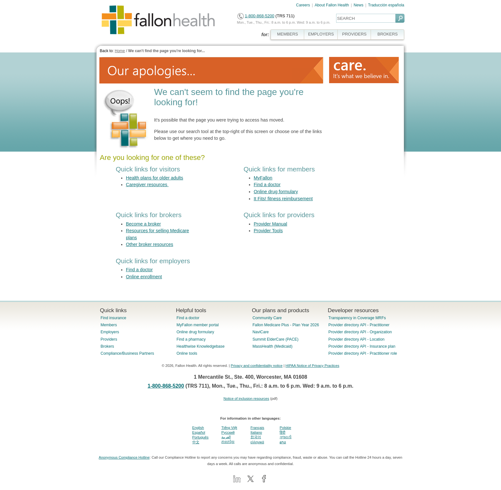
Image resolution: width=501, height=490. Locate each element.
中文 (195, 442)
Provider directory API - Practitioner (358, 325)
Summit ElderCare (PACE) (275, 339)
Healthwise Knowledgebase (200, 346)
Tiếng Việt (229, 428)
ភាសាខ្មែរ (228, 442)
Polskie (285, 428)
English (198, 428)
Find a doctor (267, 184)
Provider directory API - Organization (360, 332)
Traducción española (386, 5)
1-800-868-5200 (259, 15)
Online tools (186, 353)
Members (109, 325)
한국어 (255, 437)
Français (257, 428)
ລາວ (283, 442)
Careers (303, 5)
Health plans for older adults (154, 177)
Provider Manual (270, 223)
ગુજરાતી (285, 437)
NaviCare (260, 332)
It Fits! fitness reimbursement (283, 198)
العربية (226, 437)
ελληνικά (257, 442)
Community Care (267, 318)
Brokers (107, 346)
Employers (110, 332)
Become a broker (143, 223)
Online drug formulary (276, 191)
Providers (109, 339)
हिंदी (282, 432)
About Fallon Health (332, 5)
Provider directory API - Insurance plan (361, 346)
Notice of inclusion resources (246, 398)
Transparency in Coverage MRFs (357, 318)
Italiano (256, 432)
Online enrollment (144, 276)
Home (120, 51)
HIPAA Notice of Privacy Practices (312, 366)
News (359, 5)
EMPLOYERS (321, 34)
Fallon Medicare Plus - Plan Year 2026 (285, 325)
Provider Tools (268, 230)
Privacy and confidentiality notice (256, 366)
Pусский (228, 432)
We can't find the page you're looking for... (166, 51)
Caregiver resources (147, 184)
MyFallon (263, 177)
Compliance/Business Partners (127, 353)
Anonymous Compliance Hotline (124, 457)
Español (198, 432)
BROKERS (387, 34)
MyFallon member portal (197, 325)
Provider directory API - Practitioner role (362, 353)
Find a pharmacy (190, 339)
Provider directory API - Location (356, 339)
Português (200, 437)
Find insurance (113, 318)
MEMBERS (287, 34)
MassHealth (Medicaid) (272, 346)
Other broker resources (149, 244)
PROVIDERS (354, 34)
